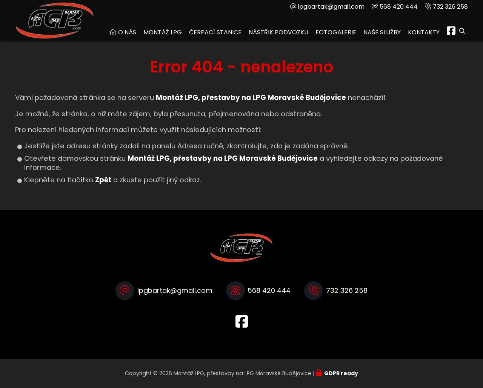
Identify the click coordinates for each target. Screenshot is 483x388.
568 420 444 (399, 6)
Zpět (103, 180)
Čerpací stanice (215, 32)
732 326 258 (450, 6)
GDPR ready (341, 373)
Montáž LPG (162, 32)
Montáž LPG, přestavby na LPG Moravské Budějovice (223, 158)
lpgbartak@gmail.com (331, 6)
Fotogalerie (335, 32)
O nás (127, 32)
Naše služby (382, 32)
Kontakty (424, 32)
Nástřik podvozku (278, 32)
